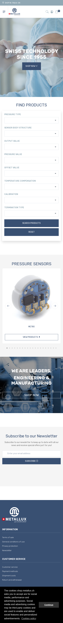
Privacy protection (10, 546)
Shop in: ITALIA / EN (11, 3)
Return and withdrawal (12, 580)
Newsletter (7, 550)
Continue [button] (48, 605)
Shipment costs (9, 576)
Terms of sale (8, 537)
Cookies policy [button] (28, 618)
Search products (31, 223)
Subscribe (31, 461)
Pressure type (12, 114)
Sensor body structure (18, 128)
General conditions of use (13, 542)
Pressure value (13, 154)
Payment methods (10, 571)
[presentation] (31, 473)
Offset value (11, 167)
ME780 (31, 326)
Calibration (11, 194)
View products (31, 337)
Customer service (10, 567)
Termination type (14, 207)
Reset (31, 232)
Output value (12, 141)
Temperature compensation (20, 181)
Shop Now (31, 66)
